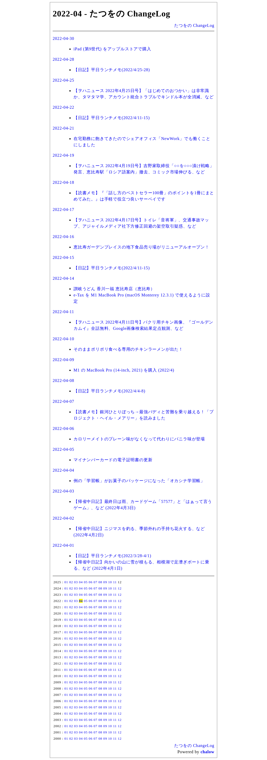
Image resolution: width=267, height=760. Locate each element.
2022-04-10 (63, 339)
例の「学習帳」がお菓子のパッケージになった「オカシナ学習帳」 (139, 480)
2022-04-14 (63, 278)
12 (120, 588)
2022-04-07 (63, 401)
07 (96, 582)
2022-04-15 (63, 257)
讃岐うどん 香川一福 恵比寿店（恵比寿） (114, 289)
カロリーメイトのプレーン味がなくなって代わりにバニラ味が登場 (139, 439)
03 (76, 582)
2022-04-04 (63, 470)
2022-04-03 (63, 491)
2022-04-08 (63, 380)
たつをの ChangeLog (194, 25)
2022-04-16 (63, 236)
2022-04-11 (63, 311)
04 (81, 582)
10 (110, 582)
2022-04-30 (63, 38)
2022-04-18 (63, 182)
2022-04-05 (63, 449)
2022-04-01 (63, 545)
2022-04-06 (63, 428)
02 (71, 582)
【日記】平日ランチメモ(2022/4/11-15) (112, 117)
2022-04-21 (63, 128)
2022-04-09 (63, 359)
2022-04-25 (63, 80)
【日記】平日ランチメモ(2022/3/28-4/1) (112, 556)
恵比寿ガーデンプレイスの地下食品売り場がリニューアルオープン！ (141, 247)
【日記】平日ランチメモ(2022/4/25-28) (112, 70)
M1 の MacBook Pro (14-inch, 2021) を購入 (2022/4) (124, 370)
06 (91, 582)
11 (115, 582)
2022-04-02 (63, 518)
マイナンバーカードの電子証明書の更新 (113, 460)
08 (100, 582)
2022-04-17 (63, 209)
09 (105, 582)
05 (86, 582)
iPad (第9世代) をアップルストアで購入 (112, 49)
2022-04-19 (63, 155)
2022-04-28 (63, 59)
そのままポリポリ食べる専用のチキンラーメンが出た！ (128, 349)
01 (66, 582)
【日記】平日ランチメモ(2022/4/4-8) (109, 391)
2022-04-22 (63, 107)
